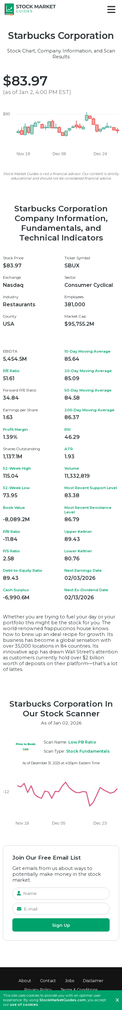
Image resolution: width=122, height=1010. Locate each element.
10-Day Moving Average (87, 351)
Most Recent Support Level (90, 488)
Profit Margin (15, 429)
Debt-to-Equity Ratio (22, 570)
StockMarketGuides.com (62, 1000)
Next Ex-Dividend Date (86, 590)
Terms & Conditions (79, 989)
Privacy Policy (38, 989)
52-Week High (17, 468)
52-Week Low (16, 488)
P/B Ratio (11, 531)
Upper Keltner (78, 531)
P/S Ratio (11, 551)
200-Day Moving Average (89, 410)
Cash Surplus (16, 590)
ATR (68, 449)
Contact (48, 980)
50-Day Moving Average (88, 390)
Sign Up (61, 925)
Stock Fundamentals (88, 751)
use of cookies (24, 1004)
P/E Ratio (11, 371)
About (25, 980)
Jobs (69, 980)
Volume (71, 468)
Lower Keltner (78, 551)
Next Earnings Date (83, 570)
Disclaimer (93, 980)
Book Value (14, 507)
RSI (67, 429)
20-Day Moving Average (88, 371)
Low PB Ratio (82, 742)
